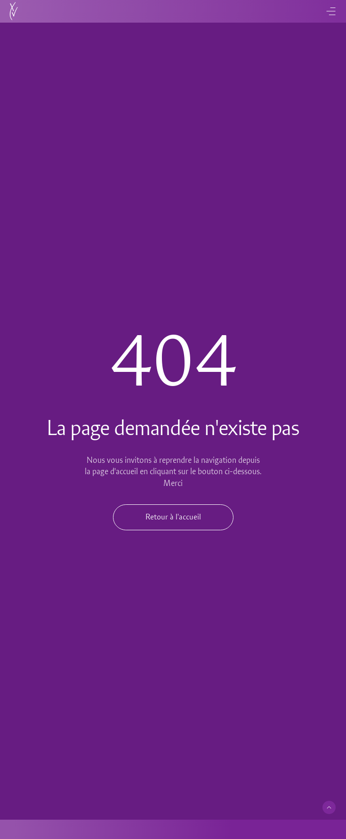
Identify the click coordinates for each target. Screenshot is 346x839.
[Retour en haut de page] (329, 807)
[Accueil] (13, 11)
